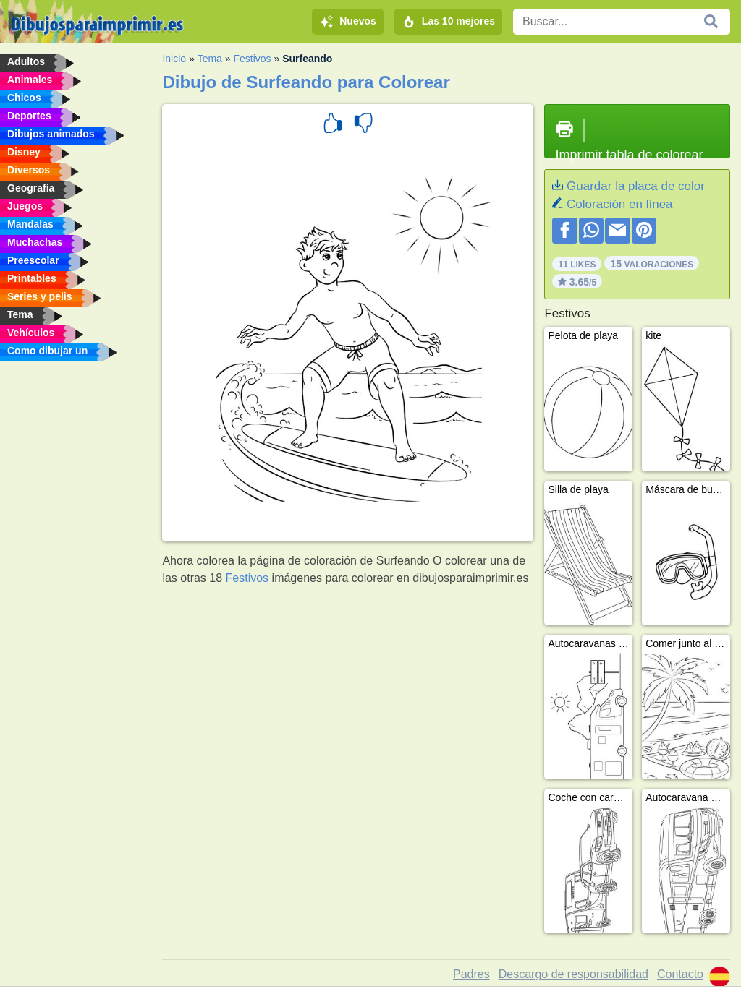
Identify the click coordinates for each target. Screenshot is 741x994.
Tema (210, 58)
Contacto (680, 974)
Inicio (174, 58)
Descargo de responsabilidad (573, 974)
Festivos (252, 58)
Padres (471, 974)
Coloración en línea (619, 204)
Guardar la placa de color (636, 186)
